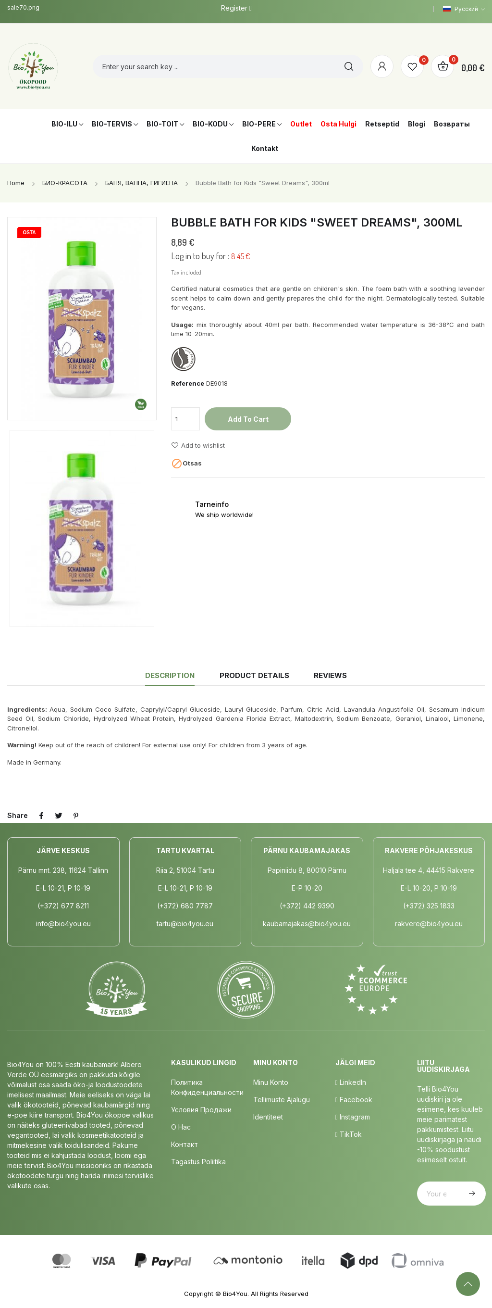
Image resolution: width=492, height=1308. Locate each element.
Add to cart (248, 419)
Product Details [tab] (254, 675)
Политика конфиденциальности (207, 1087)
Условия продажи (201, 1110)
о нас (181, 1127)
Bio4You (235, 1293)
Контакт (184, 1144)
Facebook (353, 1099)
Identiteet (268, 1117)
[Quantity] (185, 418)
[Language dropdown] (464, 9)
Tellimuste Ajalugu (281, 1099)
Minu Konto (270, 1082)
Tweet (58, 815)
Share (41, 815)
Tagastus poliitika (198, 1161)
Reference (187, 383)
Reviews (330, 675)
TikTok (348, 1134)
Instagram (352, 1117)
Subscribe (471, 1194)
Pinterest (76, 815)
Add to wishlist (198, 445)
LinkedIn (350, 1082)
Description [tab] (170, 675)
